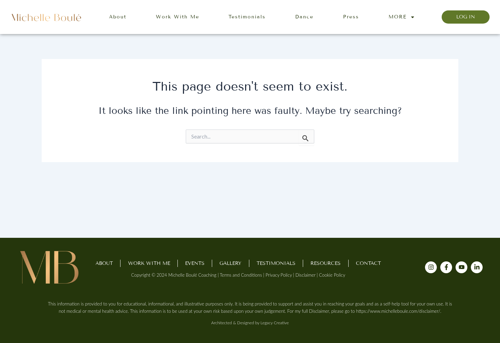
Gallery (230, 263)
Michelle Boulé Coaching (192, 275)
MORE (402, 17)
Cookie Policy (332, 275)
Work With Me (177, 17)
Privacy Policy (279, 275)
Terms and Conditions (241, 275)
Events (195, 263)
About (117, 17)
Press (351, 17)
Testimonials (247, 17)
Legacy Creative (274, 322)
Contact (368, 263)
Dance (304, 17)
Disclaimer (305, 275)
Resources (325, 263)
